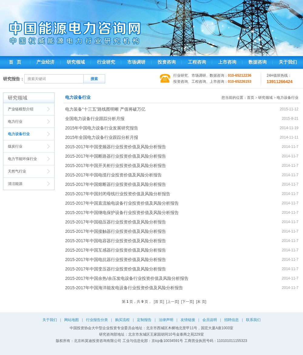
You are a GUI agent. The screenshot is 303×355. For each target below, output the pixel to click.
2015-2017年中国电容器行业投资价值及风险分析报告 (115, 240)
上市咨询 (227, 62)
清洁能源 (15, 184)
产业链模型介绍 (20, 109)
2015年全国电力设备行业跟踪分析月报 (101, 137)
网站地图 (71, 320)
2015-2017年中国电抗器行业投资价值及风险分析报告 (115, 259)
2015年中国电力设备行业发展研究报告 (101, 128)
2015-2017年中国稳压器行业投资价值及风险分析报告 (115, 221)
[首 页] (159, 302)
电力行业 (15, 121)
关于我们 (288, 62)
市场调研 (136, 62)
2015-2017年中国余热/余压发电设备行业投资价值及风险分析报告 (126, 278)
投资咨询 (167, 62)
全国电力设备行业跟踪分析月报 (95, 118)
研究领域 (76, 62)
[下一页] (187, 302)
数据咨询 (257, 62)
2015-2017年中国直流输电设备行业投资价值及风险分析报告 (122, 203)
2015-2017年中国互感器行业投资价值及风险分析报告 (115, 250)
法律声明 (166, 320)
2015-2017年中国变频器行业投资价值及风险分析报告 (115, 146)
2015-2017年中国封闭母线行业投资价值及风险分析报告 (117, 193)
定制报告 (144, 320)
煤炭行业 (15, 146)
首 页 (15, 62)
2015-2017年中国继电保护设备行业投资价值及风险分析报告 (122, 212)
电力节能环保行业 (22, 159)
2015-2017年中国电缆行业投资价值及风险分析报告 (113, 174)
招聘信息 (231, 320)
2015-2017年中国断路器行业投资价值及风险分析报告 (115, 156)
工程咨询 (197, 62)
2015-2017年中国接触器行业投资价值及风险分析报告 (115, 231)
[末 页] (201, 302)
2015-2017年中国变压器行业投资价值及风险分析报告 (115, 268)
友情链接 (188, 320)
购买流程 (122, 320)
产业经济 (45, 62)
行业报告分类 (97, 320)
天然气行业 (17, 171)
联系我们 (253, 320)
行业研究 (106, 62)
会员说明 (209, 320)
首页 (250, 97)
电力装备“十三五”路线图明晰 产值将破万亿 (105, 109)
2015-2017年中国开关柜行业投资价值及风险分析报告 (115, 165)
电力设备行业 (19, 134)
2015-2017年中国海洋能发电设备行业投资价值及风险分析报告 (124, 287)
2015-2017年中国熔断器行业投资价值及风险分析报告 (115, 184)
